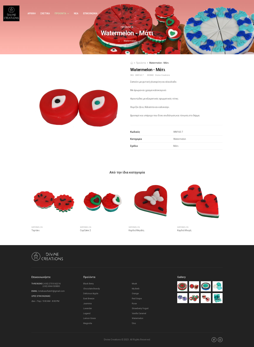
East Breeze (88, 298)
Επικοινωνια (90, 13)
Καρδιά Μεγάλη (136, 230)
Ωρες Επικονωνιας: (41, 296)
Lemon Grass (89, 318)
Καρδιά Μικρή (184, 230)
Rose (134, 303)
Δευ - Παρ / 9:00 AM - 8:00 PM (45, 301)
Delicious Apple (90, 293)
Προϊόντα (141, 63)
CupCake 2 (85, 230)
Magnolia (87, 323)
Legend (86, 313)
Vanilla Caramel (139, 313)
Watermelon (37, 227)
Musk (134, 283)
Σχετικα (45, 13)
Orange (135, 293)
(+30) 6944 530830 (51, 286)
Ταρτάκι (35, 230)
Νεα (76, 13)
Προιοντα (60, 13)
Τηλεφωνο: (37, 283)
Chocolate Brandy (91, 288)
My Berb (135, 288)
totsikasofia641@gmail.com (51, 291)
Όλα (134, 323)
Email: (34, 291)
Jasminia (87, 303)
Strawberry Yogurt (140, 308)
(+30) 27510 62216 (52, 283)
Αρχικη (32, 13)
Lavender (87, 308)
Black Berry (88, 283)
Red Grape (137, 298)
